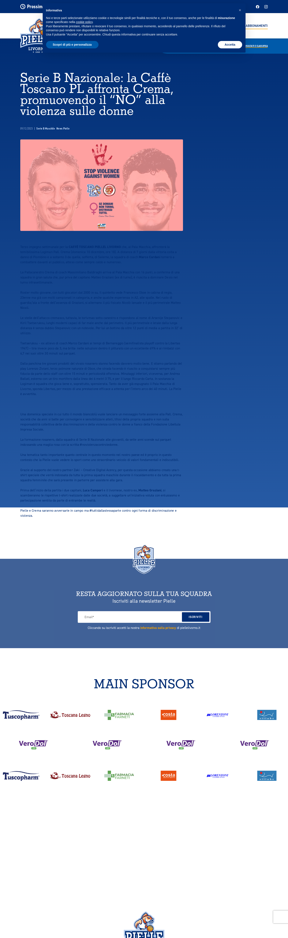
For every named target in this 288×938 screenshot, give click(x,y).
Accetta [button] (230, 44)
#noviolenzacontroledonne (98, 444)
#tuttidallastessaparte (105, 510)
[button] (240, 10)
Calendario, (249, 46)
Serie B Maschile (46, 129)
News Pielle (63, 129)
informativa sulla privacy (158, 628)
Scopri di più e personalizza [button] (72, 44)
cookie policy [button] (84, 22)
